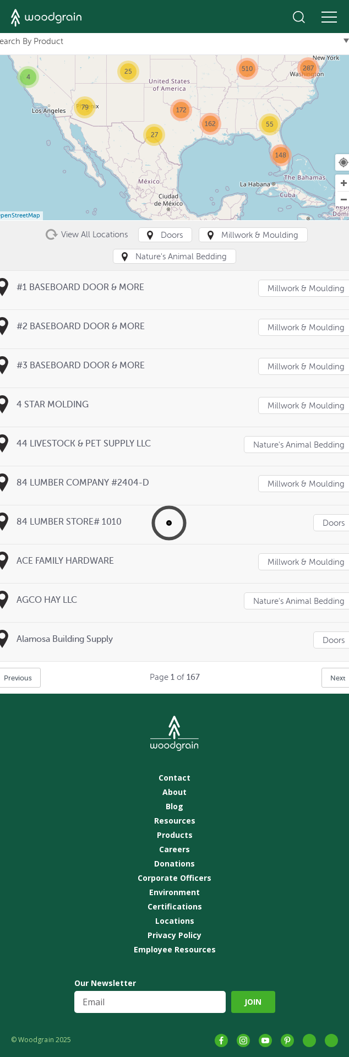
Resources (174, 821)
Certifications (175, 907)
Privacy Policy (174, 935)
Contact (174, 778)
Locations (174, 921)
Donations (174, 864)
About (174, 792)
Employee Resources (175, 950)
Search (299, 17)
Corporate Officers (174, 878)
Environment (174, 892)
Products (175, 835)
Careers (174, 849)
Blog (174, 806)
